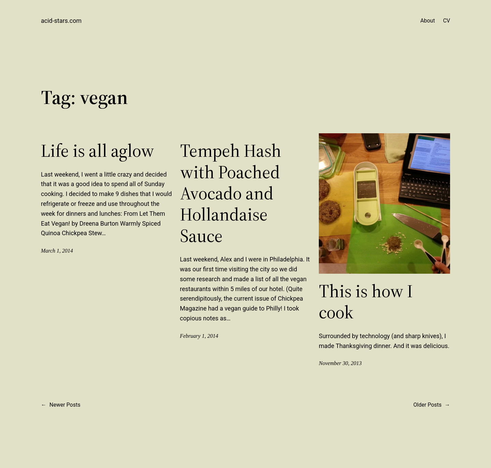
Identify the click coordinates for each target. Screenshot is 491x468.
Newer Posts (60, 405)
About (427, 20)
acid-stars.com (61, 20)
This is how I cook (366, 302)
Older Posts (431, 405)
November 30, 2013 (340, 363)
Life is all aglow (97, 150)
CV (446, 20)
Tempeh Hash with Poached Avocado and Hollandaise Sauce (230, 193)
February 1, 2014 (199, 336)
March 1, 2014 (57, 251)
